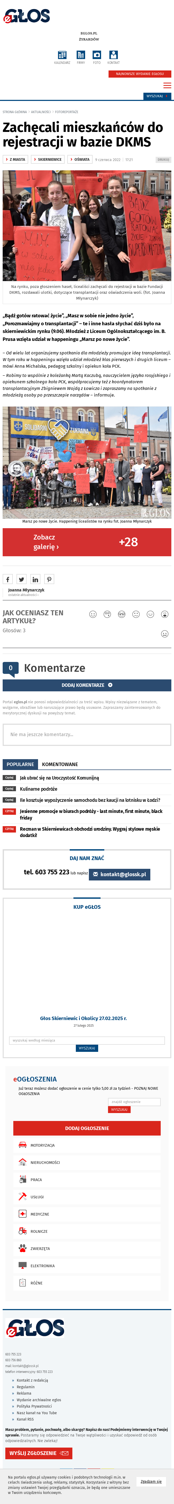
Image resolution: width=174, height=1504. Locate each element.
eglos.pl (89, 33)
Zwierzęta (33, 1248)
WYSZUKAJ (87, 1048)
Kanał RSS (25, 1419)
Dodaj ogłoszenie (87, 1128)
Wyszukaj (157, 96)
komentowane (60, 764)
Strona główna (15, 112)
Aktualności (41, 112)
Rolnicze (32, 1231)
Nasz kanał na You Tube (37, 1413)
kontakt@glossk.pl (119, 874)
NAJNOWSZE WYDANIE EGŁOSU (140, 74)
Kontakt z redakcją (32, 1380)
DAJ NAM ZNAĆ (87, 858)
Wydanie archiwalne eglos (39, 1400)
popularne (20, 764)
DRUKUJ (164, 160)
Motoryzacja (35, 1144)
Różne (29, 1282)
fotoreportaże (66, 112)
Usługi (30, 1196)
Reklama (24, 1393)
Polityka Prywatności (34, 1406)
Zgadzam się (153, 1481)
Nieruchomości (38, 1162)
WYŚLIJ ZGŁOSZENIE (33, 1453)
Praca (29, 1179)
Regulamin (26, 1387)
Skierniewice (47, 159)
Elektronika (35, 1265)
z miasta (15, 159)
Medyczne (32, 1213)
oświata (80, 159)
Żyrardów (89, 39)
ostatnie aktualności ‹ (23, 595)
